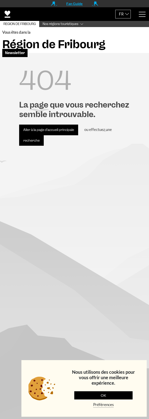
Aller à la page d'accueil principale (48, 133)
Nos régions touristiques (60, 24)
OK (103, 395)
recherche (31, 143)
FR (121, 14)
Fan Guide (74, 3)
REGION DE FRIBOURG (19, 24)
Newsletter (15, 56)
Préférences (103, 404)
